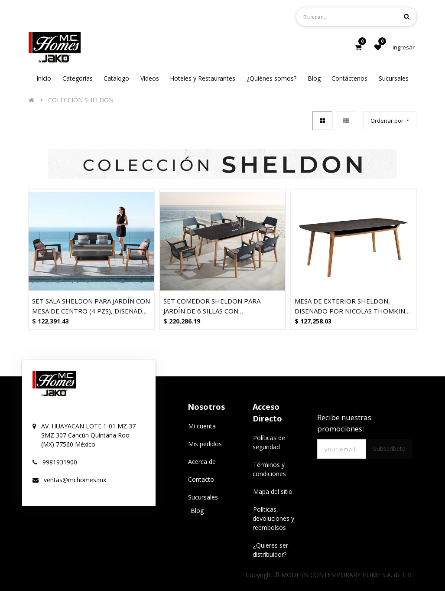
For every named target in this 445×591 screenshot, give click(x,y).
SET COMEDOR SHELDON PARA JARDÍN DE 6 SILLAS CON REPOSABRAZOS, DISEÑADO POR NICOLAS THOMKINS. (214, 306)
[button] (389, 120)
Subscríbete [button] (389, 448)
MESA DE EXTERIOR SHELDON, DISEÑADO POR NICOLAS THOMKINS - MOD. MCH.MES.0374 (354, 306)
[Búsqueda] (406, 16)
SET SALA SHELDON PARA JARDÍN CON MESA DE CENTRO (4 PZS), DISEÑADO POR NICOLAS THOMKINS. (91, 306)
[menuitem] (44, 78)
